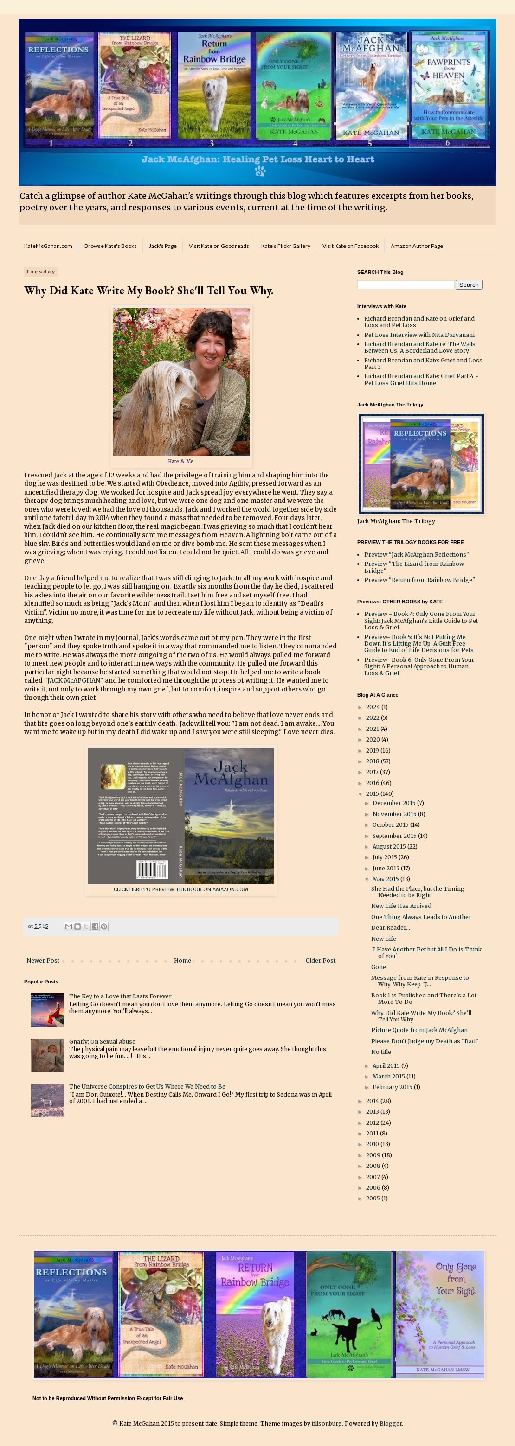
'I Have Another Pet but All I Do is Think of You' (426, 952)
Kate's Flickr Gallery (285, 245)
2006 (374, 1187)
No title (381, 1051)
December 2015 (395, 802)
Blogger (391, 1423)
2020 (373, 739)
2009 (374, 1155)
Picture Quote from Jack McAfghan (419, 1030)
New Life (383, 938)
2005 (373, 1198)
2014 (373, 1100)
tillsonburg (327, 1423)
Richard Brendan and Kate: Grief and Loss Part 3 (423, 363)
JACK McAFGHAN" (75, 681)
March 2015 (389, 1076)
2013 (373, 1111)
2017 (373, 771)
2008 (374, 1165)
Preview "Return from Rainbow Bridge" (419, 580)
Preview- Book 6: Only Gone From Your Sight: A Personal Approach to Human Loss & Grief (419, 666)
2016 (373, 783)
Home (182, 960)
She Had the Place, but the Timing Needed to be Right (417, 892)
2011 (373, 1133)
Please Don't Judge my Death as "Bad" (424, 1041)
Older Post (320, 960)
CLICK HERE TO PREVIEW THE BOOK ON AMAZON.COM (181, 890)
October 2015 (391, 824)
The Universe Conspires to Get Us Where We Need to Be (147, 1086)
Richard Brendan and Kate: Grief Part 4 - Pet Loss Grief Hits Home (421, 379)
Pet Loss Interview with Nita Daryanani (419, 334)
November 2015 (395, 814)
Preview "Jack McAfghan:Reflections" (416, 554)
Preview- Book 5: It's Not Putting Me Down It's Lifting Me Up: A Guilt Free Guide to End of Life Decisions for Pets (419, 644)
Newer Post (42, 960)
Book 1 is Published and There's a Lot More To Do (423, 998)
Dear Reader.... (391, 927)
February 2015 (393, 1087)
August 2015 (390, 846)
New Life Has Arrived (401, 905)
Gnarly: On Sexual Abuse (102, 1041)
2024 (373, 707)
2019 (373, 750)
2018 (373, 761)
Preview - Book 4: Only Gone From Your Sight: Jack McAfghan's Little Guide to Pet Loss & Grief (421, 620)
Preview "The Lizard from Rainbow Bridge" (414, 567)
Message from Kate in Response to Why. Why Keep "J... (420, 981)
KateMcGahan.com (48, 245)
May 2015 (386, 878)
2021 (373, 728)
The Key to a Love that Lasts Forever (120, 996)
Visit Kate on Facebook (350, 245)
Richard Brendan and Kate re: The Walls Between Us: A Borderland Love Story (420, 347)
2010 (373, 1144)
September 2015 (395, 835)
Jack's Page (163, 245)
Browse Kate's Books (110, 245)
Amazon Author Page (417, 245)
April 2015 (387, 1065)
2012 (373, 1122)
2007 (373, 1176)
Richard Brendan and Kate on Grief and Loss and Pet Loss (419, 322)
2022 (373, 717)
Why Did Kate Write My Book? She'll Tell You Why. (421, 1016)
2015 (373, 793)
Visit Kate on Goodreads (219, 245)
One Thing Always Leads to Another (421, 916)
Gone (378, 967)
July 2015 (386, 857)
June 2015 (387, 868)
